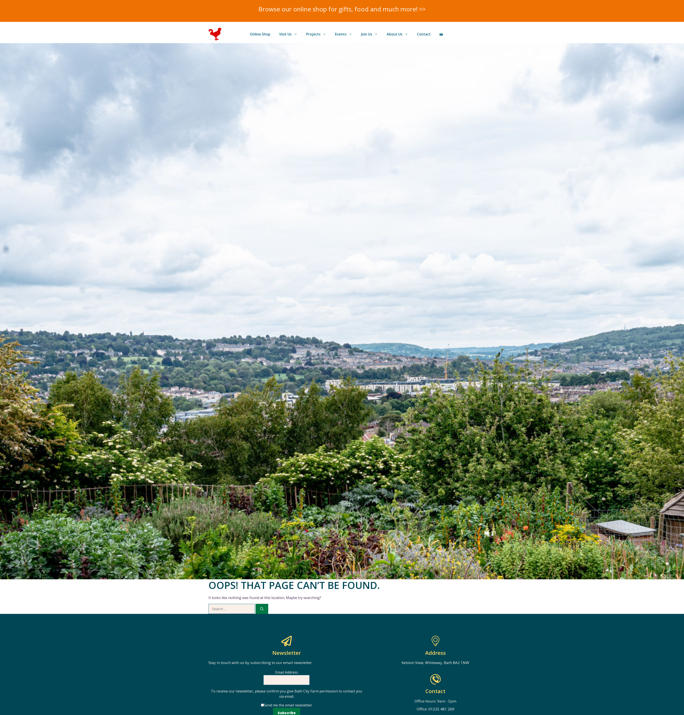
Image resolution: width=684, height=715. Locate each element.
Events (346, 34)
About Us (400, 34)
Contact (424, 34)
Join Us (371, 34)
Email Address (286, 672)
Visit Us (290, 34)
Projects (318, 34)
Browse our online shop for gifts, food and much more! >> (342, 9)
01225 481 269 (441, 708)
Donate (461, 34)
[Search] (262, 609)
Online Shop (260, 34)
